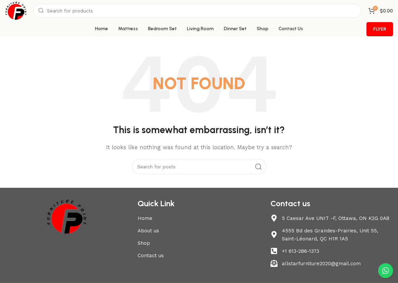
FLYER (379, 29)
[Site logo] (16, 10)
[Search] (197, 11)
